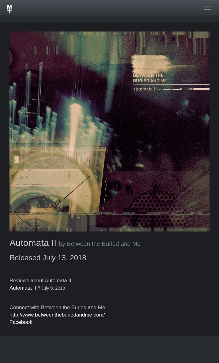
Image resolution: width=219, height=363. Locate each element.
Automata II (22, 288)
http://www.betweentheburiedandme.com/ (57, 315)
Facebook (20, 322)
